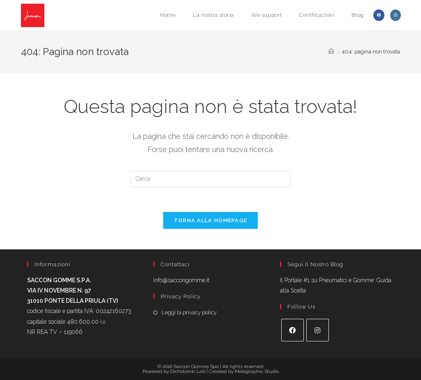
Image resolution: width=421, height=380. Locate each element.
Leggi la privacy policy (189, 312)
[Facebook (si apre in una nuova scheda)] (378, 15)
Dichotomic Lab (188, 371)
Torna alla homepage (211, 220)
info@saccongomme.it (181, 280)
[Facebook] (292, 330)
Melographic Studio (257, 371)
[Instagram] (317, 330)
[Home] (331, 51)
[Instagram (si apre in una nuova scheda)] (395, 15)
